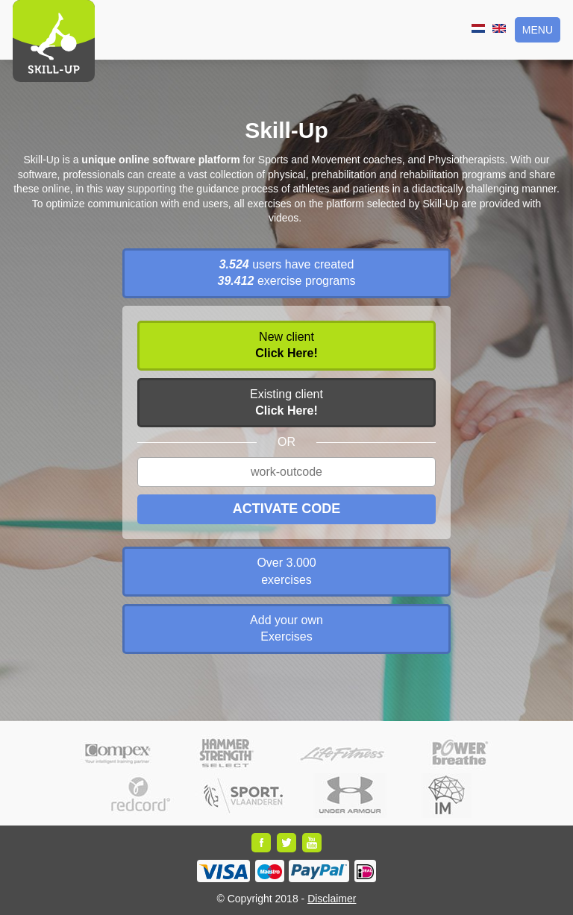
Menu (537, 30)
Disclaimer (331, 899)
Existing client (286, 402)
